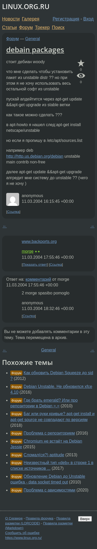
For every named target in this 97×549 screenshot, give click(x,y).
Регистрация (66, 18)
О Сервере (14, 518)
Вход (88, 18)
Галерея (30, 18)
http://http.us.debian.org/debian (34, 156)
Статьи (9, 27)
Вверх (85, 519)
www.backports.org (39, 241)
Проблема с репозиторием (49, 433)
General (32, 39)
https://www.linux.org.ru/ (23, 538)
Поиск (58, 27)
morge (27, 251)
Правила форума (40, 518)
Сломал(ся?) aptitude (44, 455)
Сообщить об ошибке (22, 533)
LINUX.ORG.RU (25, 6)
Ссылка (13, 212)
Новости (11, 18)
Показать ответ (35, 264)
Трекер (42, 27)
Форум (26, 27)
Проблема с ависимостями (49, 490)
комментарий (38, 279)
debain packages (35, 49)
